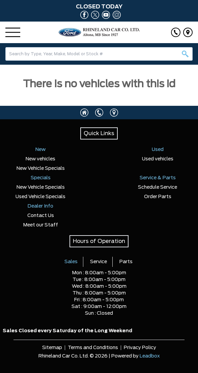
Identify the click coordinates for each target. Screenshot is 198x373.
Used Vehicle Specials (40, 196)
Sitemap (52, 347)
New (40, 149)
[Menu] (12, 32)
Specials (41, 178)
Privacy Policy (140, 347)
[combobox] (99, 54)
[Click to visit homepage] (84, 112)
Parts (126, 261)
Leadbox (150, 356)
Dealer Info (40, 206)
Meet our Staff (40, 225)
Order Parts (157, 196)
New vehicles (40, 159)
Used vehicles (157, 159)
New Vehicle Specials (41, 168)
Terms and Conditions (93, 347)
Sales (71, 261)
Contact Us (40, 215)
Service (98, 261)
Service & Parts (158, 178)
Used (158, 149)
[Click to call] (175, 32)
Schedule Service (157, 187)
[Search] (99, 54)
